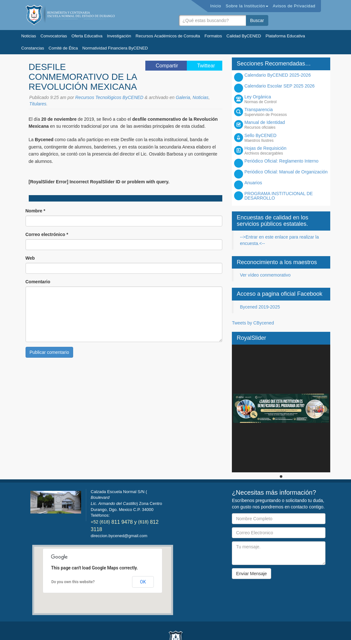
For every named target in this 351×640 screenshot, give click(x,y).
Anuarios (253, 182)
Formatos (213, 36)
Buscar (257, 20)
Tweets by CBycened (253, 322)
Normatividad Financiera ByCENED (115, 48)
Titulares (38, 103)
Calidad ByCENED (243, 36)
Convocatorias (54, 36)
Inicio (215, 6)
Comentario (38, 281)
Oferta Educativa (87, 36)
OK (143, 581)
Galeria (183, 97)
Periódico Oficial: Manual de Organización (286, 171)
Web (30, 258)
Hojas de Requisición (286, 151)
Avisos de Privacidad (294, 6)
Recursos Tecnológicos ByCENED (109, 97)
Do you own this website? (73, 582)
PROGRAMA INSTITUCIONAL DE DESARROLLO (278, 196)
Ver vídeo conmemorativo (265, 275)
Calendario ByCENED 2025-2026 (277, 75)
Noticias (28, 36)
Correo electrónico (47, 234)
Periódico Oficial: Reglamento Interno (281, 161)
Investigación (119, 36)
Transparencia (286, 112)
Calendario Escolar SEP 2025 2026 (279, 85)
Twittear (206, 65)
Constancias (32, 48)
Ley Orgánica (286, 99)
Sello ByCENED (286, 138)
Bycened (70, 15)
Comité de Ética (63, 48)
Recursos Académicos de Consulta (168, 36)
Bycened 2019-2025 (260, 306)
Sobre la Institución (246, 6)
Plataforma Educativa (285, 36)
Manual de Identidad (286, 125)
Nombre (35, 210)
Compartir (167, 65)
